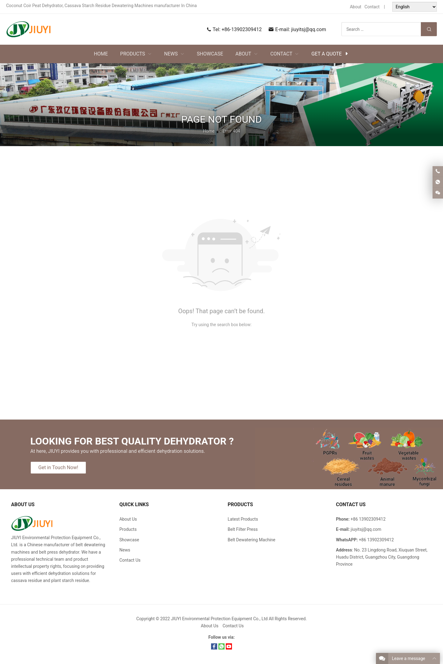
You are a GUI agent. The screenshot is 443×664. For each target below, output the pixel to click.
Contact (372, 6)
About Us (128, 519)
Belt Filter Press (243, 529)
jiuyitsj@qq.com (308, 29)
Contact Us (130, 560)
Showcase (129, 539)
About (355, 6)
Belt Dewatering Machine (251, 539)
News (124, 549)
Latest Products (243, 519)
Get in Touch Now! (58, 467)
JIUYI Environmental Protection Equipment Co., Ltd (220, 618)
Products (128, 529)
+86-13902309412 (241, 29)
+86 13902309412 (376, 539)
